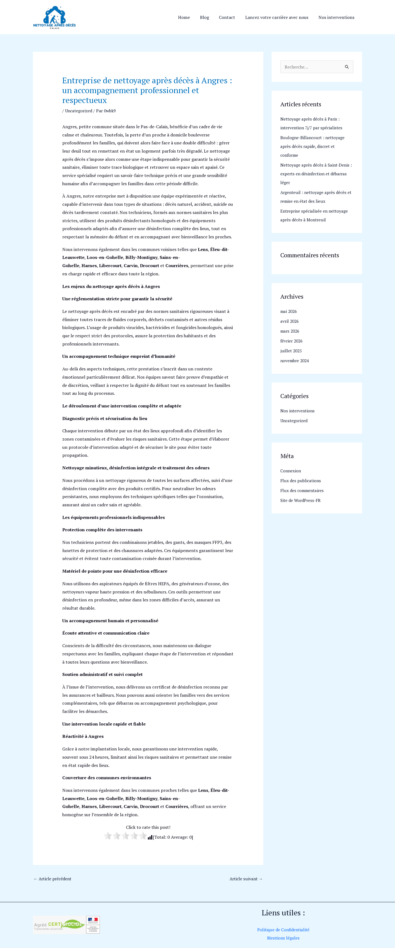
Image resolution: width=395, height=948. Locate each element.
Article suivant (245, 879)
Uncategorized (79, 111)
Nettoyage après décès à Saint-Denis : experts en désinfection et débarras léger (316, 174)
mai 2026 (289, 312)
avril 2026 (290, 322)
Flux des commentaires (303, 491)
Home (190, 17)
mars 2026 (290, 332)
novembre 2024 (295, 361)
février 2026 (292, 341)
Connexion (291, 471)
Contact (230, 17)
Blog (208, 17)
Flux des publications (301, 481)
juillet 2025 (291, 351)
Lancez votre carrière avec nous (278, 17)
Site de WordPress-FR (301, 501)
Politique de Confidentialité (283, 930)
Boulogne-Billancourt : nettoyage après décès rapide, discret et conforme (314, 147)
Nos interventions (337, 17)
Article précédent (53, 879)
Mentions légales (283, 938)
